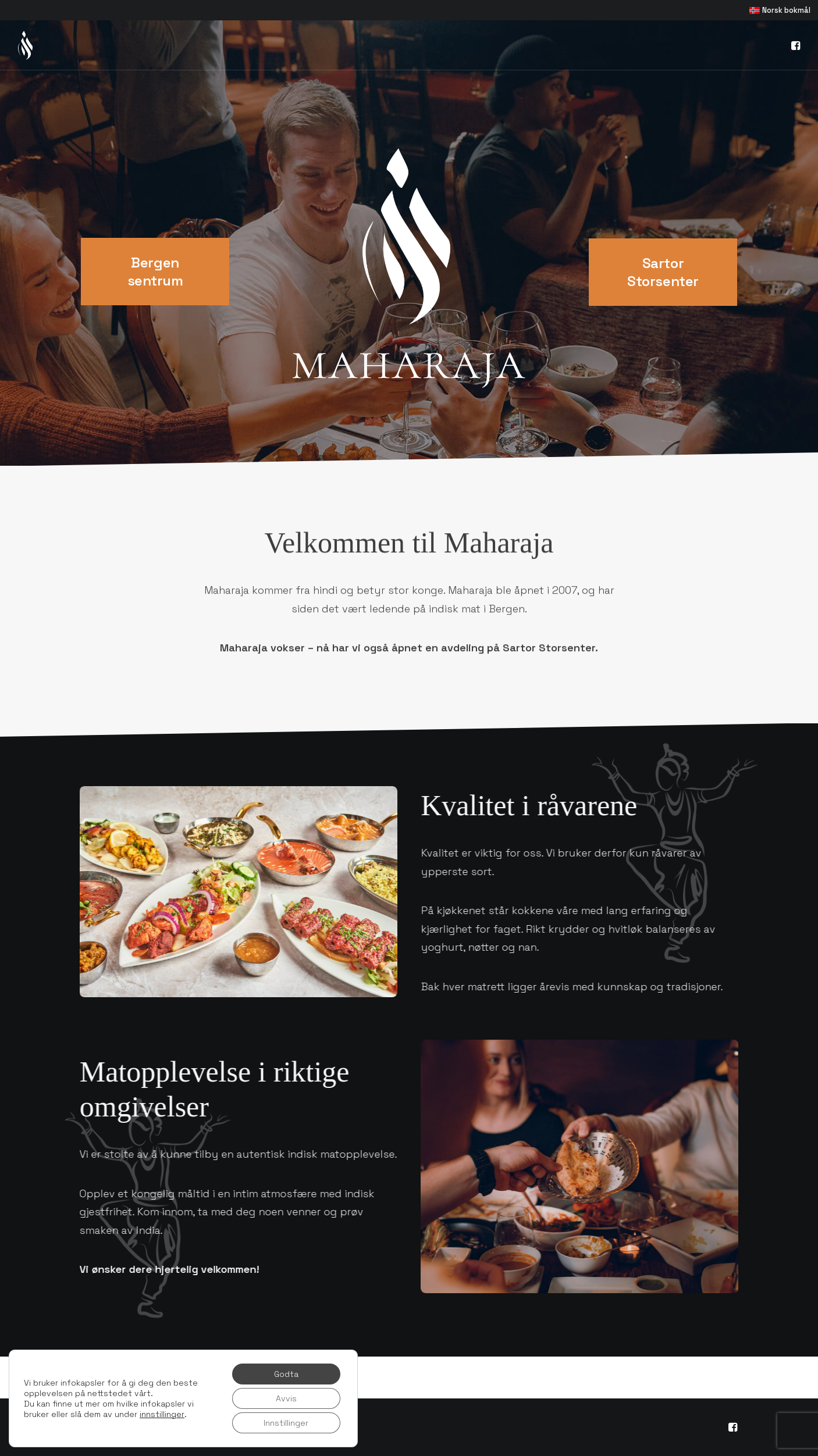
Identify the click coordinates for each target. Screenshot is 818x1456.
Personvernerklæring (119, 1433)
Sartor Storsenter (662, 272)
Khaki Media (283, 1420)
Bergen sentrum (155, 272)
